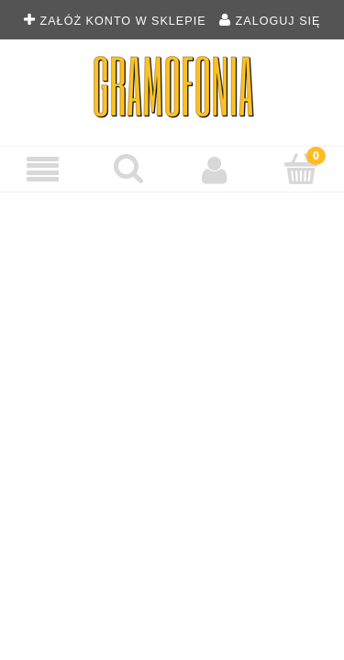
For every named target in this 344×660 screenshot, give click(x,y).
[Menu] (43, 170)
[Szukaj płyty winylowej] (129, 169)
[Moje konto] (215, 169)
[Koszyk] (301, 169)
